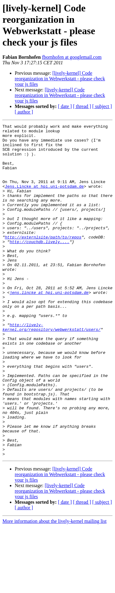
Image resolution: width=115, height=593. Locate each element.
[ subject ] (102, 106)
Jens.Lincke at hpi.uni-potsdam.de (44, 199)
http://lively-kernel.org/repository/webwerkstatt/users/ (51, 368)
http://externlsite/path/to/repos (43, 260)
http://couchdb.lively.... (39, 265)
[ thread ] (82, 106)
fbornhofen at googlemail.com (72, 57)
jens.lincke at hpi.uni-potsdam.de (49, 326)
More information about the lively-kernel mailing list (54, 587)
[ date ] (65, 106)
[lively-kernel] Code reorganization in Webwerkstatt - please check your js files (60, 78)
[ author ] (24, 111)
